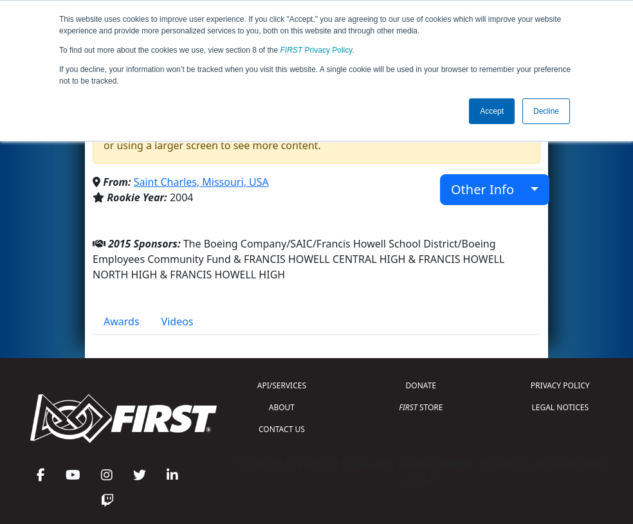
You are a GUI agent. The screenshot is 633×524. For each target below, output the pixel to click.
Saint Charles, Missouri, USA (201, 182)
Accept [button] (492, 111)
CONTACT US (282, 429)
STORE (421, 407)
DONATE (421, 385)
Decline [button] (546, 111)
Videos (177, 321)
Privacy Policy (316, 50)
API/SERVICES (281, 385)
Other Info (489, 189)
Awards (122, 321)
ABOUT (282, 407)
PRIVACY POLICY (560, 385)
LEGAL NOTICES (560, 407)
